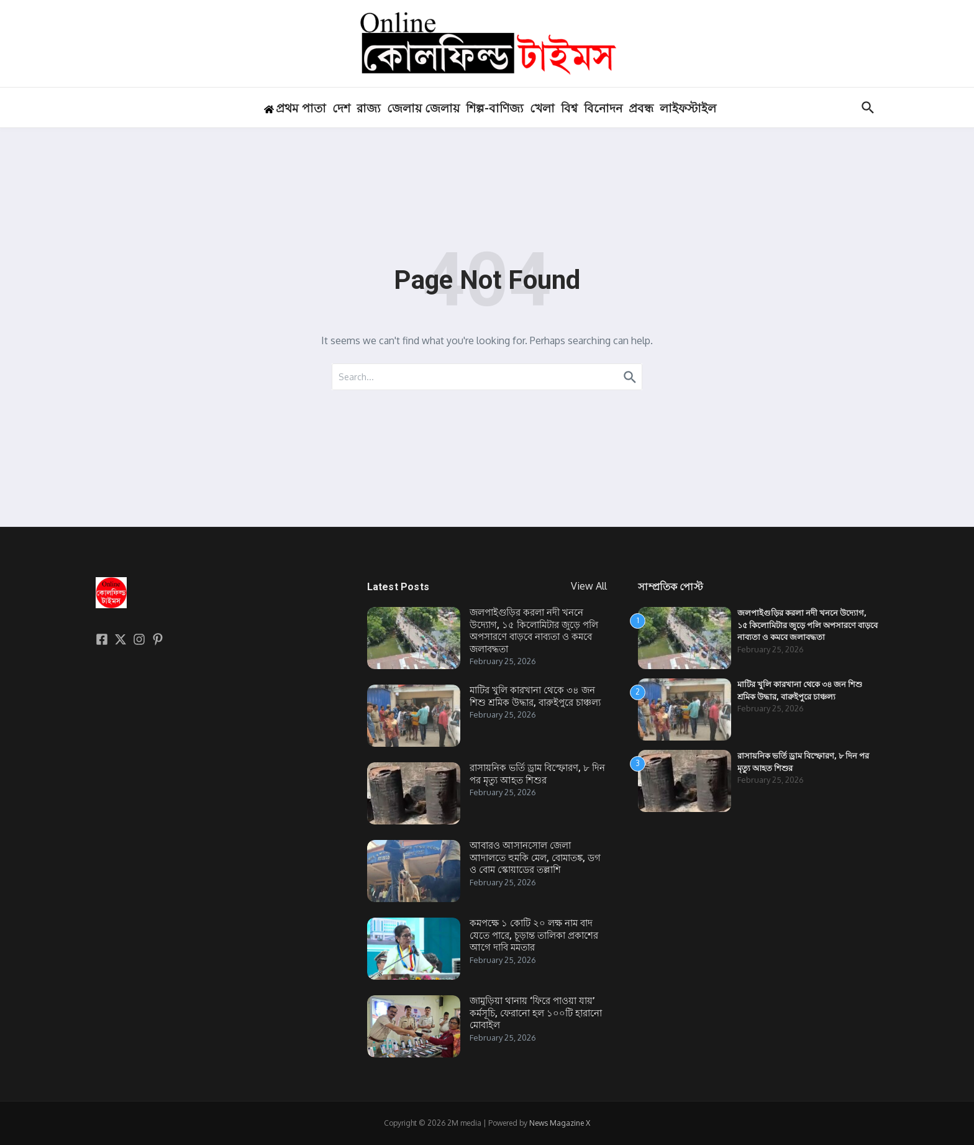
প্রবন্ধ (641, 108)
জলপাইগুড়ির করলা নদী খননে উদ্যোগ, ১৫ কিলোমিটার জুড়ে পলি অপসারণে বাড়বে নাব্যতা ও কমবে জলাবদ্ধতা (534, 631)
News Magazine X (559, 1123)
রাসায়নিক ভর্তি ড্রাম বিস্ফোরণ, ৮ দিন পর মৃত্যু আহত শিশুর (537, 774)
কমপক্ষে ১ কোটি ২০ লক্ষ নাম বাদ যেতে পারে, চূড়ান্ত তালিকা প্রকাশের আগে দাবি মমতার (534, 935)
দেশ (341, 108)
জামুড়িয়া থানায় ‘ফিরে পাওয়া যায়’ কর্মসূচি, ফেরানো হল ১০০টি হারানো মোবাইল (536, 1013)
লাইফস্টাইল (688, 108)
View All (589, 586)
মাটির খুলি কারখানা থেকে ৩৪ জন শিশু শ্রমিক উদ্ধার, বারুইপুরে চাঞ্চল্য (535, 696)
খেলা (542, 108)
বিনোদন (603, 108)
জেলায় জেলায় (423, 108)
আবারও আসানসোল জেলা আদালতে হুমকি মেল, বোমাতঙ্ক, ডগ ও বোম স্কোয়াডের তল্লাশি (535, 857)
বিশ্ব (569, 108)
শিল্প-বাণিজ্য (495, 108)
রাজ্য (369, 108)
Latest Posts (398, 587)
